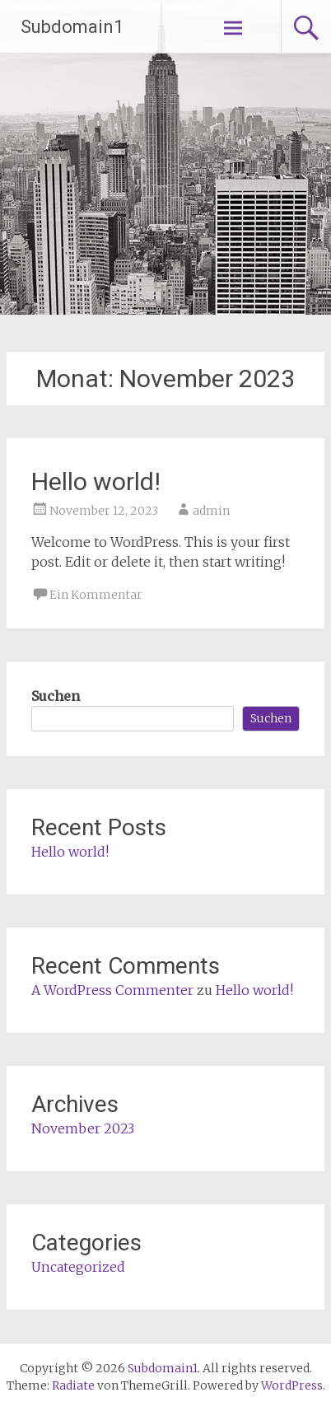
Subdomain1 (72, 26)
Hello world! (96, 481)
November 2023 (82, 1128)
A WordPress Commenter (112, 990)
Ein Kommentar (95, 594)
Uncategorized (78, 1267)
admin (211, 510)
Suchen (55, 696)
